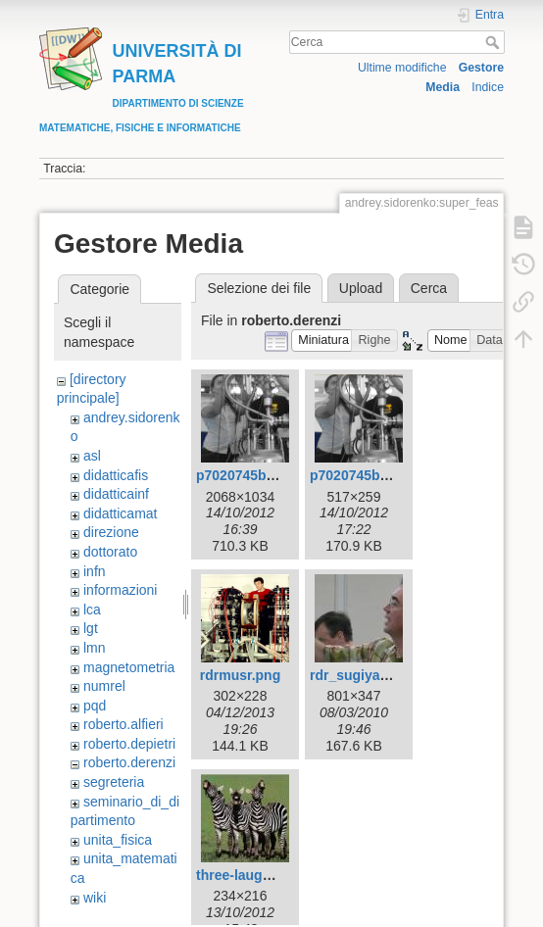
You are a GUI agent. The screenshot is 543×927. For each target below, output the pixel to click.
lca (92, 609)
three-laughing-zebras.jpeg (283, 875)
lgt (90, 628)
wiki (94, 897)
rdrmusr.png (240, 675)
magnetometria (128, 667)
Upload (360, 288)
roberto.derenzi (129, 762)
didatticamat (120, 513)
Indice (487, 87)
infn (94, 571)
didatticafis (115, 475)
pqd (94, 705)
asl (92, 456)
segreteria (113, 782)
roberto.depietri (129, 744)
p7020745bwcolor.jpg (265, 475)
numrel (104, 686)
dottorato (110, 552)
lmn (94, 648)
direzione (111, 532)
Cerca (494, 42)
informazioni (120, 590)
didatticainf (116, 494)
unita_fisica (117, 840)
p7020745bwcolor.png (381, 475)
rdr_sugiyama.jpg (367, 675)
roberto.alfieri (123, 724)
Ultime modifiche (402, 67)
